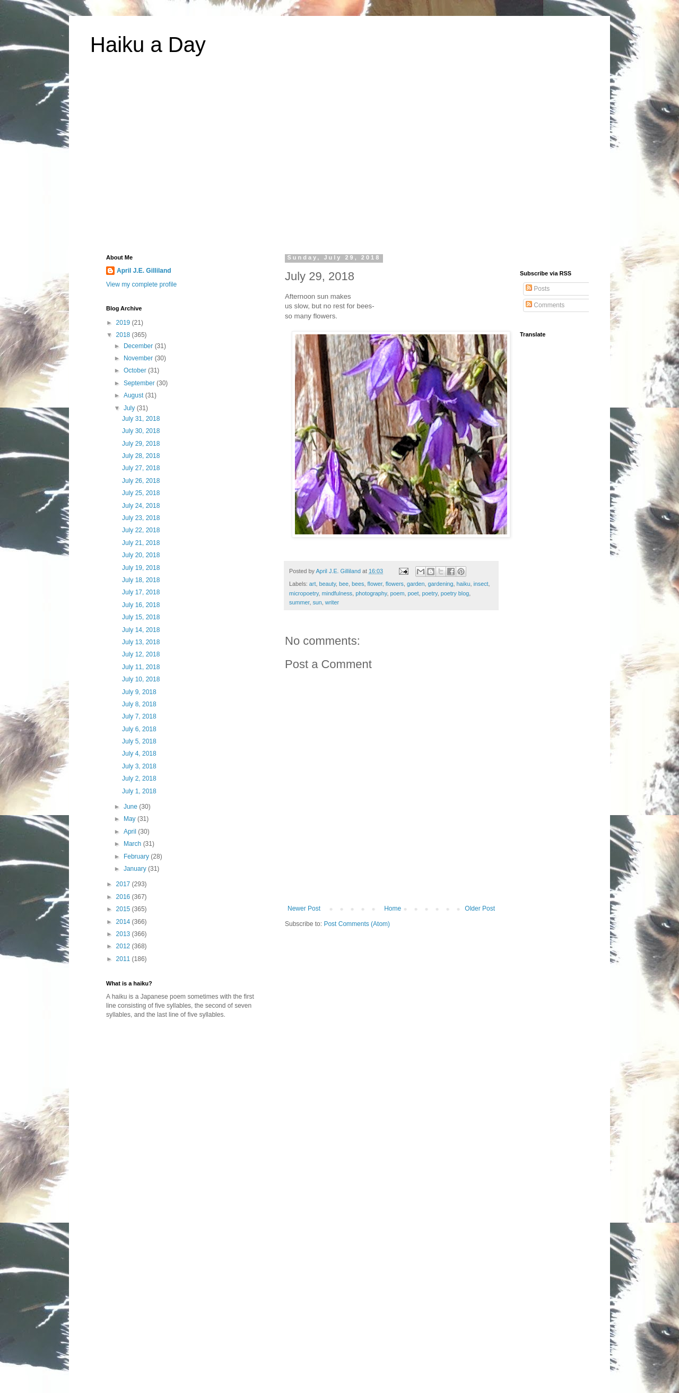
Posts (538, 288)
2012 (124, 946)
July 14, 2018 (141, 630)
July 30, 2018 (141, 431)
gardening (441, 584)
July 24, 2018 (141, 505)
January (136, 868)
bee (344, 584)
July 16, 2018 (141, 605)
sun (316, 602)
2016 (124, 897)
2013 (124, 934)
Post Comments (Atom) (357, 924)
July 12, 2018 (141, 654)
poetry (430, 593)
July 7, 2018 (139, 716)
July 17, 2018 (141, 592)
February (137, 856)
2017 (124, 884)
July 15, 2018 (141, 617)
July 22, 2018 (141, 530)
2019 (124, 322)
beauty (327, 584)
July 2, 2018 (139, 778)
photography (371, 593)
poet (413, 593)
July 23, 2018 (141, 518)
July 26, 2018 (141, 480)
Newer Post (304, 908)
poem (397, 593)
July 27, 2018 (141, 468)
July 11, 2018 (141, 667)
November (139, 358)
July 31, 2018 (141, 418)
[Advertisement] (339, 161)
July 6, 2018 (139, 729)
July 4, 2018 (139, 753)
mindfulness (337, 593)
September (140, 383)
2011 (124, 959)
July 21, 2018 (141, 543)
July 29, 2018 (141, 443)
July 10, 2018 (141, 679)
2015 (124, 909)
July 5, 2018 (139, 741)
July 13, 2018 (141, 642)
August (134, 395)
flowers (395, 584)
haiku (464, 584)
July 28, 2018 (141, 456)
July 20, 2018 (141, 555)
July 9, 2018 (139, 692)
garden (416, 584)
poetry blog (455, 593)
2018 (124, 335)
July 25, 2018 (141, 493)
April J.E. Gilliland (144, 270)
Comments (545, 305)
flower (375, 584)
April (131, 831)
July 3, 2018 (139, 766)
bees (358, 584)
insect (480, 584)
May (130, 819)
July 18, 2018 (141, 580)
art (312, 584)
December (139, 346)
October (136, 370)
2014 (124, 921)
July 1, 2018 (139, 791)
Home (392, 908)
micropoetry (304, 593)
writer (332, 602)
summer (299, 602)
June (131, 806)
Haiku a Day (148, 44)
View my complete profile (141, 284)
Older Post (480, 908)
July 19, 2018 (141, 568)
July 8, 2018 (139, 704)
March (133, 843)
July (130, 408)
